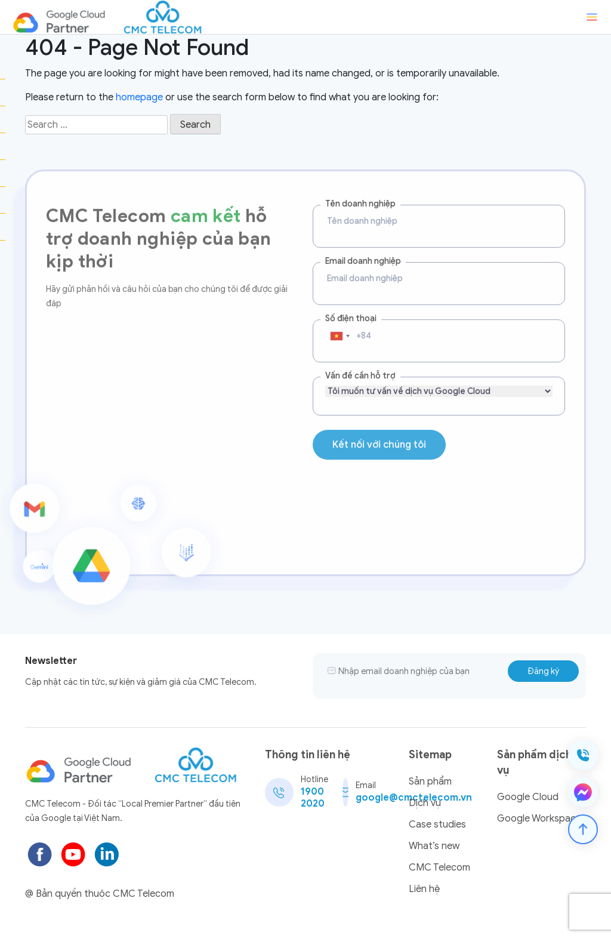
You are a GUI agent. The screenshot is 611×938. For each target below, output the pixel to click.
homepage (139, 97)
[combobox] (339, 326)
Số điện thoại (351, 309)
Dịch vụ (425, 803)
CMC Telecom (439, 868)
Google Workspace (539, 819)
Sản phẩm (430, 782)
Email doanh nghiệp (363, 252)
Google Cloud (527, 797)
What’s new (434, 846)
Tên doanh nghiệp (360, 194)
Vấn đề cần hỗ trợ (360, 366)
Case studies (437, 825)
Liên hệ (424, 889)
